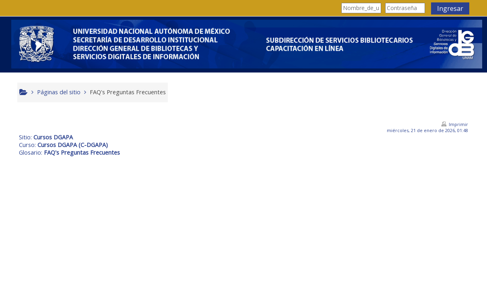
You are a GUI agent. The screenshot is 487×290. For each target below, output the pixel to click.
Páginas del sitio (62, 92)
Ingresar (447, 8)
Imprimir (455, 124)
